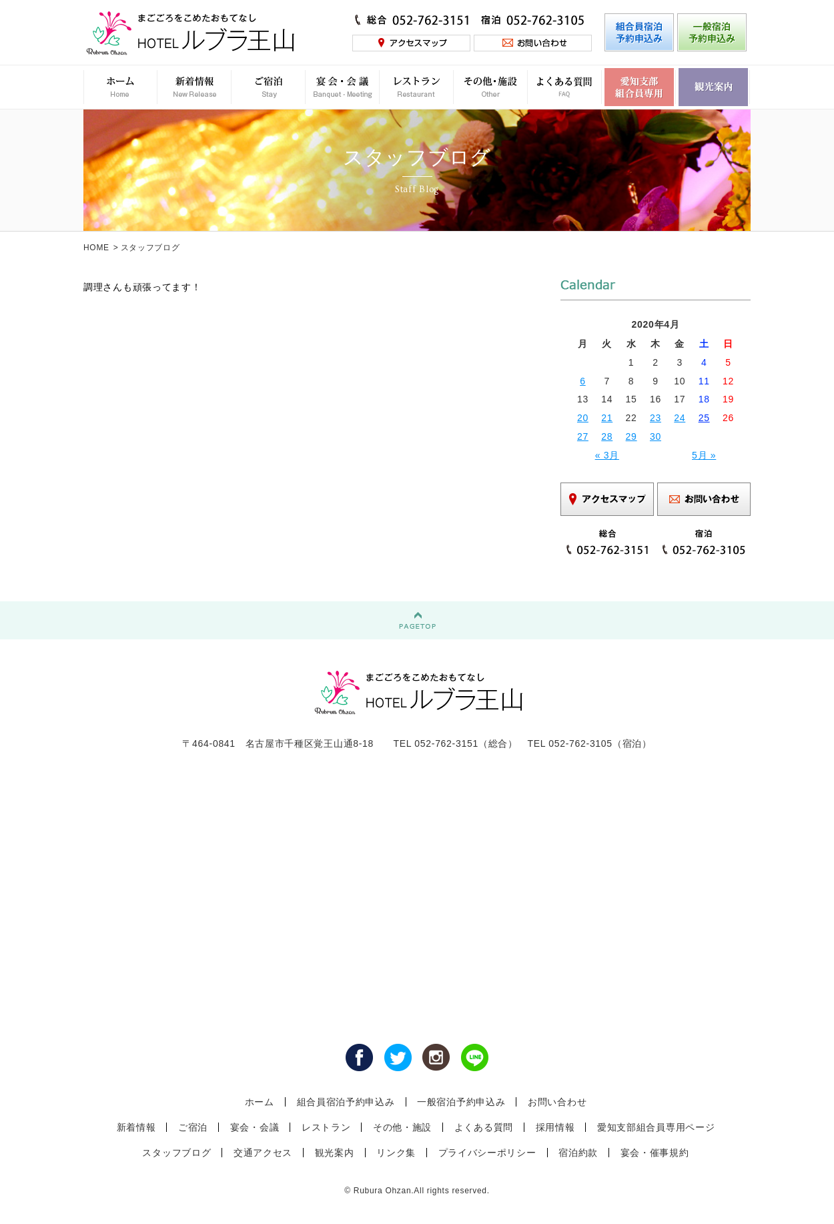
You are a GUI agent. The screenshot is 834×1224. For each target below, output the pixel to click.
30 (655, 436)
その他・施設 (402, 1127)
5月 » (704, 455)
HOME (96, 247)
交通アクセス (263, 1152)
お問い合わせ (557, 1102)
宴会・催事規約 (654, 1152)
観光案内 (334, 1152)
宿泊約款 (578, 1152)
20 (582, 417)
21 (606, 417)
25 (704, 417)
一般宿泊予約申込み (461, 1102)
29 (631, 436)
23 (655, 417)
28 (606, 436)
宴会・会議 (255, 1127)
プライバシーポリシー (487, 1152)
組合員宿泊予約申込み (346, 1102)
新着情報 (136, 1127)
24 (679, 417)
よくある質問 (483, 1127)
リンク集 (396, 1152)
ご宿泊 (192, 1127)
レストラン (326, 1127)
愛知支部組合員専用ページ (656, 1127)
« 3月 (607, 455)
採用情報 (555, 1127)
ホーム (259, 1102)
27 (582, 436)
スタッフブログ (176, 1152)
